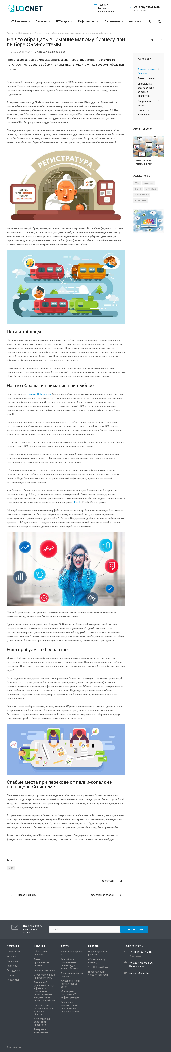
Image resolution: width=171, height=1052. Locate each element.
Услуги (65, 945)
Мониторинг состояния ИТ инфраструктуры (70, 994)
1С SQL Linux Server (98, 967)
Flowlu (77, 502)
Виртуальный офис (44, 970)
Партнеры (12, 965)
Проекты (43, 21)
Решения (39, 945)
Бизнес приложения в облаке (42, 962)
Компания (13, 945)
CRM (11, 868)
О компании (113, 21)
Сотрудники (13, 970)
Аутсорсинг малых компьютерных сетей (71, 983)
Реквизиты (13, 979)
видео (138, 189)
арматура (148, 183)
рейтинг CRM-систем (39, 394)
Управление (140, 200)
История (11, 956)
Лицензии (12, 961)
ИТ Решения (20, 21)
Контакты (135, 21)
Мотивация (151, 189)
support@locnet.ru (139, 973)
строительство (142, 195)
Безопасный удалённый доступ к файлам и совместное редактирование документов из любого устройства (44, 991)
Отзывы (11, 975)
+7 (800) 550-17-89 (147, 7)
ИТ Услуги (64, 21)
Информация (88, 21)
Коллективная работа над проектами (42, 1021)
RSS (161, 40)
